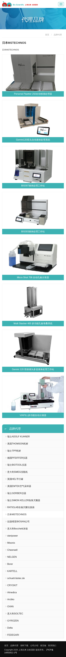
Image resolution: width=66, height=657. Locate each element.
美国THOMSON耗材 (17, 443)
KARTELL (12, 571)
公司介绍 (34, 645)
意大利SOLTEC (15, 613)
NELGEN (12, 557)
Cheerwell (12, 550)
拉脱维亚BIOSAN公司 (18, 521)
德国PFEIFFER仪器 (17, 458)
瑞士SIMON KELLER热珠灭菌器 (23, 500)
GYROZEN (13, 620)
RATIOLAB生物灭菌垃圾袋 (20, 507)
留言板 (43, 645)
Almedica (12, 592)
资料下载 (24, 645)
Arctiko (10, 599)
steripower (12, 536)
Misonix (11, 543)
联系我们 (52, 645)
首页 (47, 35)
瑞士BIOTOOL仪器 (17, 465)
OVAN (10, 606)
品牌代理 (58, 35)
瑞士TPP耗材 (14, 451)
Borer (10, 564)
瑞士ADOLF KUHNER (18, 436)
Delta (10, 628)
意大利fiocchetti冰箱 (17, 528)
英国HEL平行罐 (15, 479)
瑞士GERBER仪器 (16, 493)
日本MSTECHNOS (16, 514)
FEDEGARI (13, 635)
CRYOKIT (12, 585)
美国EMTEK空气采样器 (19, 486)
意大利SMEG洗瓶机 (17, 472)
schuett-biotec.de (16, 578)
